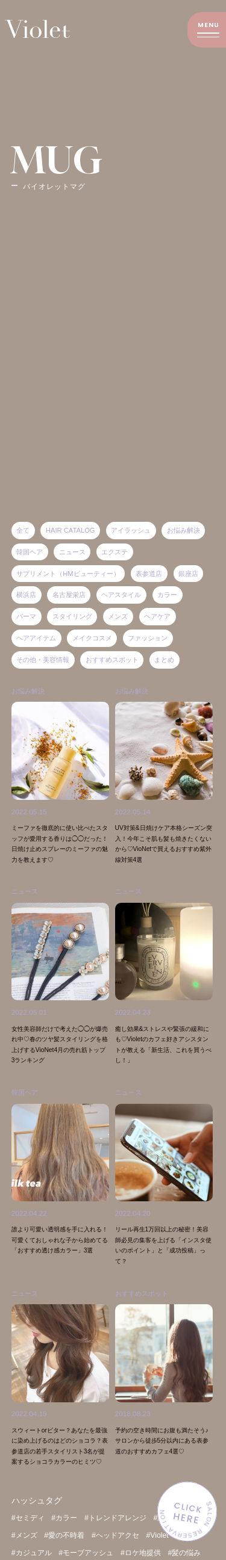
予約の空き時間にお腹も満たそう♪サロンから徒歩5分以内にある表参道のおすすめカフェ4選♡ (163, 1468)
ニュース (129, 1120)
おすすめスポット (144, 1321)
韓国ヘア (25, 1120)
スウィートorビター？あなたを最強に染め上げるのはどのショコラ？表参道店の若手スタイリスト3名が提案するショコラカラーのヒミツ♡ (59, 1478)
